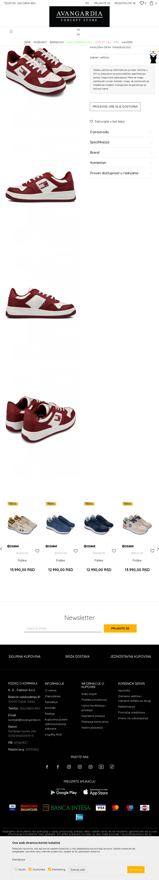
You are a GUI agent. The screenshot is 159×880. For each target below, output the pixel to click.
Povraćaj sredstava (131, 749)
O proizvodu (121, 167)
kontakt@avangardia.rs (24, 756)
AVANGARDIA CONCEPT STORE (19, 40)
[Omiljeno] (143, 3)
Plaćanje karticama (95, 758)
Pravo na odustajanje (133, 755)
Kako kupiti (89, 731)
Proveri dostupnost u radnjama (121, 208)
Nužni (22, 869)
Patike (69, 40)
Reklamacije (126, 743)
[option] (22, 580)
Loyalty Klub (53, 771)
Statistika (39, 869)
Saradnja (51, 739)
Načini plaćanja (92, 764)
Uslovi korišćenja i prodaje (94, 744)
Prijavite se (125, 665)
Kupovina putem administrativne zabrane (56, 760)
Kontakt (50, 744)
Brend (121, 188)
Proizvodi (46, 40)
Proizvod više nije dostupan (115, 142)
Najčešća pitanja (93, 753)
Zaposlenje (52, 733)
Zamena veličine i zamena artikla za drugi (134, 735)
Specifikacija (121, 178)
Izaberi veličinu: (100, 92)
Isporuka (124, 727)
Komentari (121, 198)
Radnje (50, 750)
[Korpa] (152, 3)
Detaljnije (18, 859)
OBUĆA (58, 40)
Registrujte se (125, 3)
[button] (155, 32)
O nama (50, 727)
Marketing (58, 869)
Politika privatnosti (94, 736)
